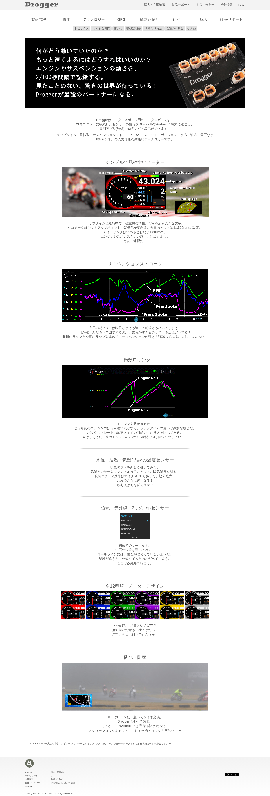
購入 (203, 19)
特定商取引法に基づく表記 (63, 782)
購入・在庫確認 (154, 4)
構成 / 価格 (149, 19)
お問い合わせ (205, 4)
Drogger (28, 772)
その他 (191, 28)
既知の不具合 (174, 28)
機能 (66, 19)
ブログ (54, 775)
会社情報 (227, 4)
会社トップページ (33, 782)
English (241, 5)
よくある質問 (101, 28)
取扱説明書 (133, 28)
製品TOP (38, 19)
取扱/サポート (181, 4)
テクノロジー (94, 19)
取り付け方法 (153, 28)
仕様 (176, 19)
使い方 (118, 28)
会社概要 (29, 779)
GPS (121, 19)
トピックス (81, 28)
